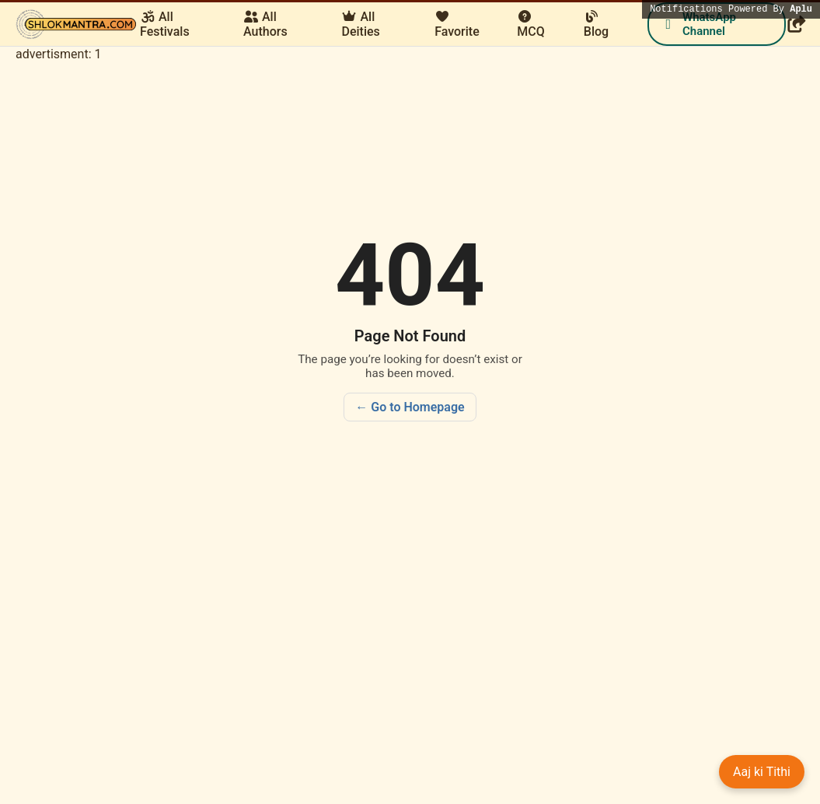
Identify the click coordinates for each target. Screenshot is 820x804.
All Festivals (165, 24)
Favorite (457, 24)
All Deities (360, 24)
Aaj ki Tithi (761, 771)
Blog (596, 24)
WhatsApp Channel (698, 24)
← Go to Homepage (409, 407)
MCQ (530, 24)
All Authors (265, 24)
